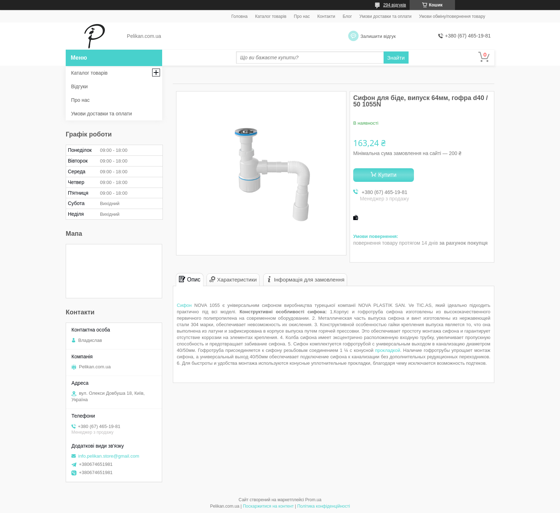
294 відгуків (394, 5)
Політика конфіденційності (323, 506)
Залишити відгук (378, 36)
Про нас (302, 16)
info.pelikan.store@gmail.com (108, 456)
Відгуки (79, 86)
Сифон (184, 305)
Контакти (326, 16)
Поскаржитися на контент (268, 506)
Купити (387, 175)
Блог (347, 16)
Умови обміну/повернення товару (452, 16)
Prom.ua (313, 499)
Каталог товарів (270, 16)
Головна (239, 16)
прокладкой (387, 350)
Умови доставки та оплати (385, 16)
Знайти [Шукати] (396, 58)
